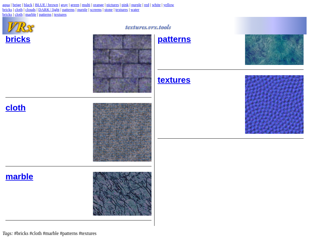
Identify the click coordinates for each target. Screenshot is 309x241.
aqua (6, 4)
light (55, 9)
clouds (30, 9)
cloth (19, 9)
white (156, 4)
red (146, 4)
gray (64, 4)
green (75, 4)
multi (86, 4)
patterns (68, 9)
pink (125, 4)
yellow (168, 4)
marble (30, 14)
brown (53, 4)
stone (108, 9)
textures (122, 9)
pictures (113, 4)
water (135, 9)
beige (17, 4)
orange (98, 4)
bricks (7, 9)
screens (96, 9)
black (28, 4)
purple (136, 4)
